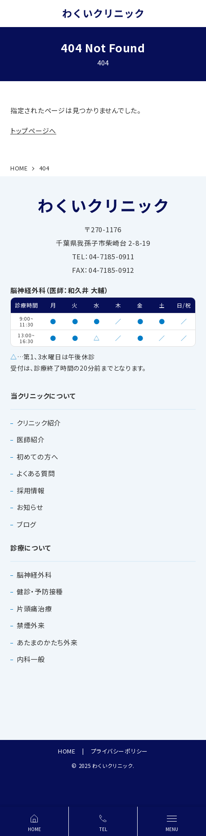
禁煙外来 (31, 625)
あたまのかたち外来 (47, 642)
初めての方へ (37, 456)
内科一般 (31, 659)
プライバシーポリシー (119, 751)
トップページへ (33, 130)
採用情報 (31, 490)
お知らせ (30, 507)
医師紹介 (31, 439)
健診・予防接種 (40, 591)
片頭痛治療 (34, 608)
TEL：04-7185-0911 (103, 256)
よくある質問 (36, 473)
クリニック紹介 (39, 422)
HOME (67, 751)
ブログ (26, 524)
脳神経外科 (34, 574)
